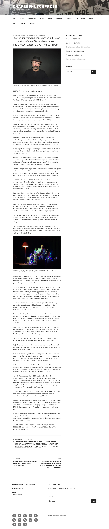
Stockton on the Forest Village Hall (45, 446)
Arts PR (15, 23)
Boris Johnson (44, 441)
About (22, 18)
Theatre (90, 18)
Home (14, 18)
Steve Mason (25, 446)
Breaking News (31, 18)
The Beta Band (20, 448)
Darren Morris (42, 443)
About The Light (21, 441)
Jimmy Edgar (53, 443)
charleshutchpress (35, 6)
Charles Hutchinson (37, 35)
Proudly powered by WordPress (57, 515)
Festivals (68, 18)
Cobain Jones (30, 443)
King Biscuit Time (22, 444)
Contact (23, 23)
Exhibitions (59, 18)
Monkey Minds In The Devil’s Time (42, 444)
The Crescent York (34, 448)
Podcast (32, 23)
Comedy (49, 18)
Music (83, 18)
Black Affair (33, 441)
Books (42, 18)
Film (76, 18)
